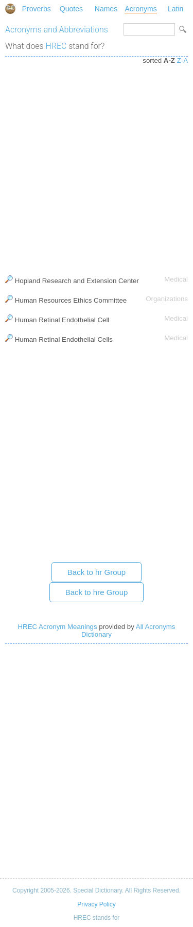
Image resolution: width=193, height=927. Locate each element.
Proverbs (36, 9)
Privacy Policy (96, 904)
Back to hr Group (96, 572)
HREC (56, 46)
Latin (175, 9)
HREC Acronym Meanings (57, 627)
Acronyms (140, 9)
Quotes (71, 9)
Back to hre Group (96, 592)
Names (106, 9)
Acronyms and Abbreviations (56, 29)
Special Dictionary (10, 9)
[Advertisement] (96, 163)
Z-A (182, 60)
